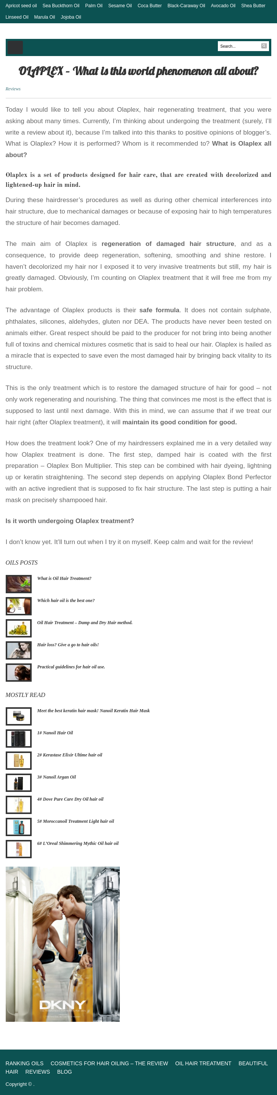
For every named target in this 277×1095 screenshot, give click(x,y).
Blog (64, 1072)
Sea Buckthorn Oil (61, 5)
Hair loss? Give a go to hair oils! (68, 644)
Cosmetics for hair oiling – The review (109, 1063)
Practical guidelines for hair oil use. (71, 667)
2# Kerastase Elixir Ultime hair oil (69, 755)
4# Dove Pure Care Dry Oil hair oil (70, 799)
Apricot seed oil (21, 5)
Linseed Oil (17, 17)
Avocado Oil (223, 5)
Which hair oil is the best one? (66, 600)
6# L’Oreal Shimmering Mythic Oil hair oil (78, 843)
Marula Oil (44, 17)
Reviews (13, 89)
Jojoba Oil (71, 17)
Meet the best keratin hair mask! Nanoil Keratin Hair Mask (93, 710)
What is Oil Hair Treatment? (64, 578)
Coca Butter (150, 5)
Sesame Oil (120, 5)
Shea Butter (253, 5)
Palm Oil (93, 5)
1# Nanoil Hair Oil (55, 732)
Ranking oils (25, 1063)
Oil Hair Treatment (203, 1063)
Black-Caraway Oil (186, 5)
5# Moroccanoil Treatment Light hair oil (75, 821)
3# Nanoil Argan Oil (56, 777)
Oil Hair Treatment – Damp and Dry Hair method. (85, 622)
